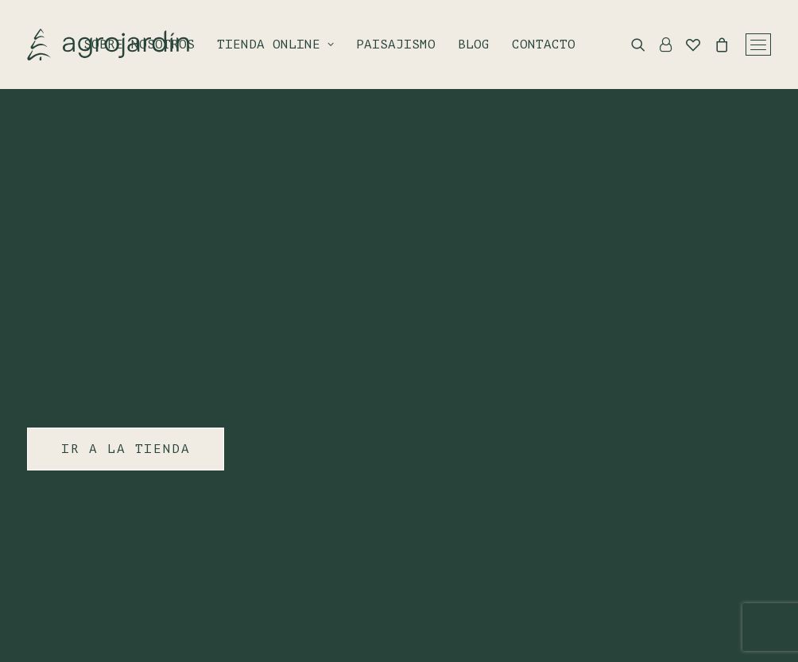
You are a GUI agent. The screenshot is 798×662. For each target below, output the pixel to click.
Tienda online (275, 44)
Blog (474, 44)
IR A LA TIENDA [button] (125, 449)
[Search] (631, 44)
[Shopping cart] (714, 44)
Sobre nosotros (139, 44)
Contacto (543, 44)
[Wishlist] (686, 44)
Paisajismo (396, 44)
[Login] (658, 44)
